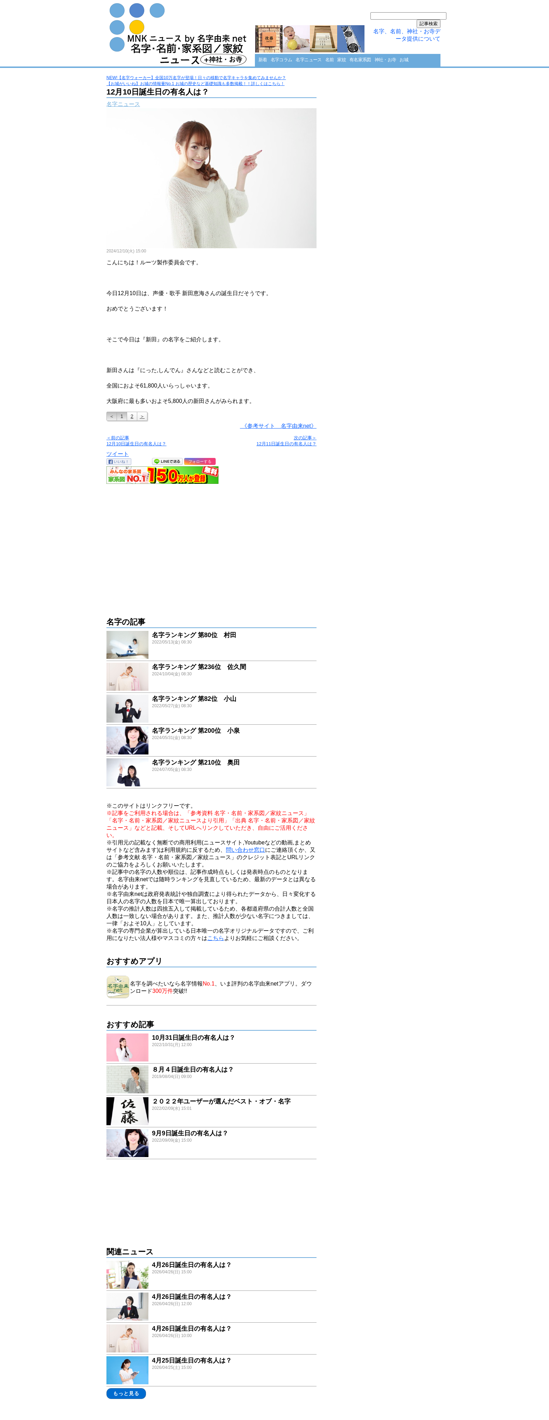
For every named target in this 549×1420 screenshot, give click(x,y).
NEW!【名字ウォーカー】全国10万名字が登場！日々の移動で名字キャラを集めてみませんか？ (196, 77)
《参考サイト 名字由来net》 (278, 426)
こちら (215, 938)
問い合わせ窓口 (245, 850)
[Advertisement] (211, 547)
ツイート (117, 454)
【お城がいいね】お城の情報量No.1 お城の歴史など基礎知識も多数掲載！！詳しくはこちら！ (195, 83)
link (211, 646)
